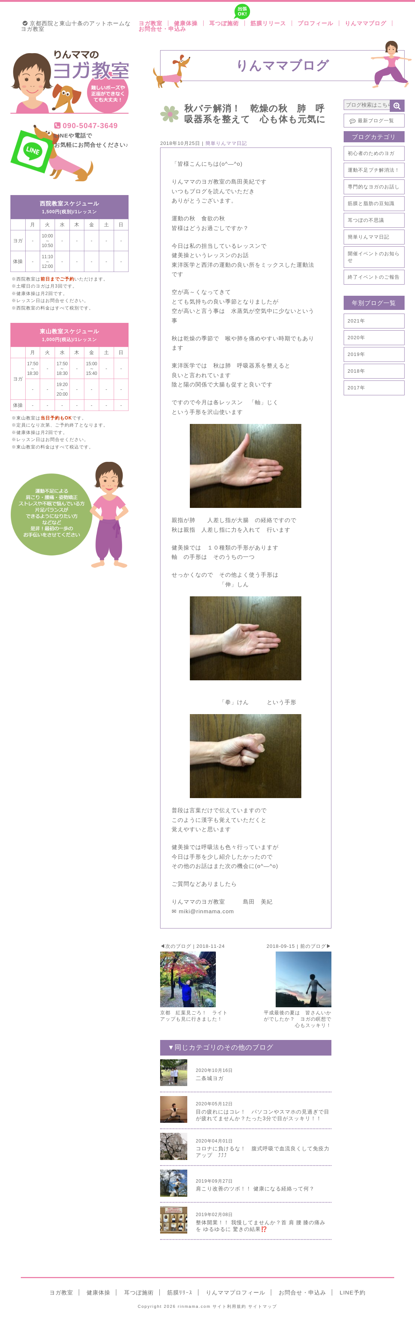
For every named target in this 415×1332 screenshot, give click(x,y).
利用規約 (229, 1306)
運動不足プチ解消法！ (374, 170)
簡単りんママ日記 (368, 237)
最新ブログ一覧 (371, 121)
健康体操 (186, 23)
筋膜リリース (268, 23)
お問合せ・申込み (162, 29)
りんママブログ (365, 23)
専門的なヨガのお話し (374, 186)
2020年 (356, 337)
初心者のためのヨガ (371, 153)
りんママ (235, 1292)
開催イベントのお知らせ (374, 257)
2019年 (356, 354)
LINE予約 (352, 1292)
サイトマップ (262, 1306)
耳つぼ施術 (226, 23)
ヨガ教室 (150, 23)
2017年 (356, 387)
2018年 (356, 371)
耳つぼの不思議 (366, 220)
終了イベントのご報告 (374, 277)
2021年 (356, 321)
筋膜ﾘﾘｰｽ (179, 1292)
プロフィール (315, 23)
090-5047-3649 (86, 125)
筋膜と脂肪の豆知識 (371, 203)
